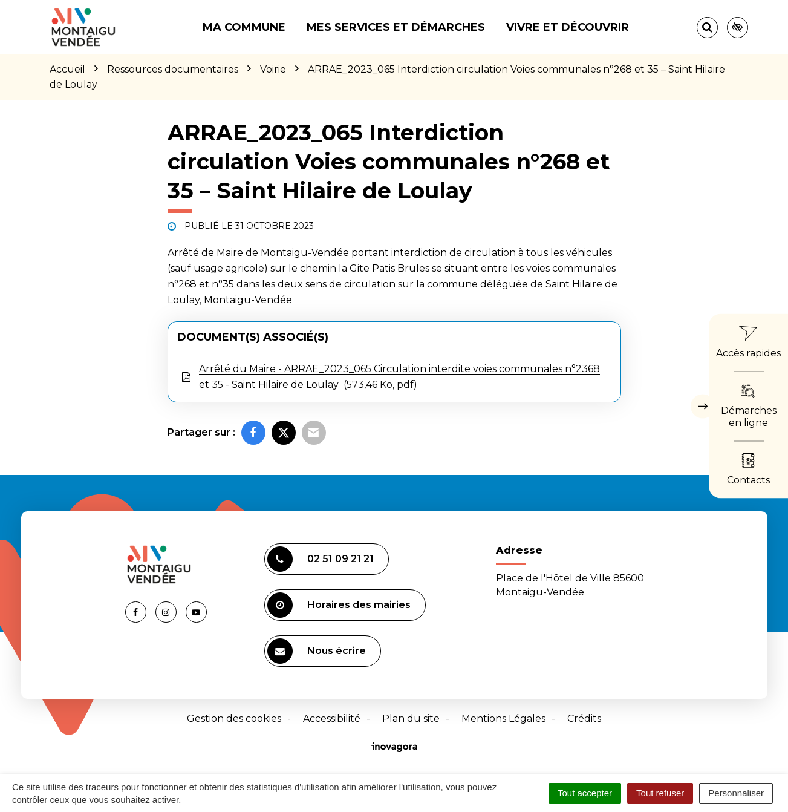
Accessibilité (331, 718)
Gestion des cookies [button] (234, 718)
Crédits (584, 718)
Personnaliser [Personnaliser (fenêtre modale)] (736, 793)
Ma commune (244, 27)
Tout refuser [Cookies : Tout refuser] (660, 793)
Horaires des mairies (339, 605)
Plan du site (411, 718)
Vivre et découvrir (567, 27)
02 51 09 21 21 (320, 559)
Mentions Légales (503, 718)
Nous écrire (316, 651)
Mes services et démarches (396, 27)
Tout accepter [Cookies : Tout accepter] (585, 793)
